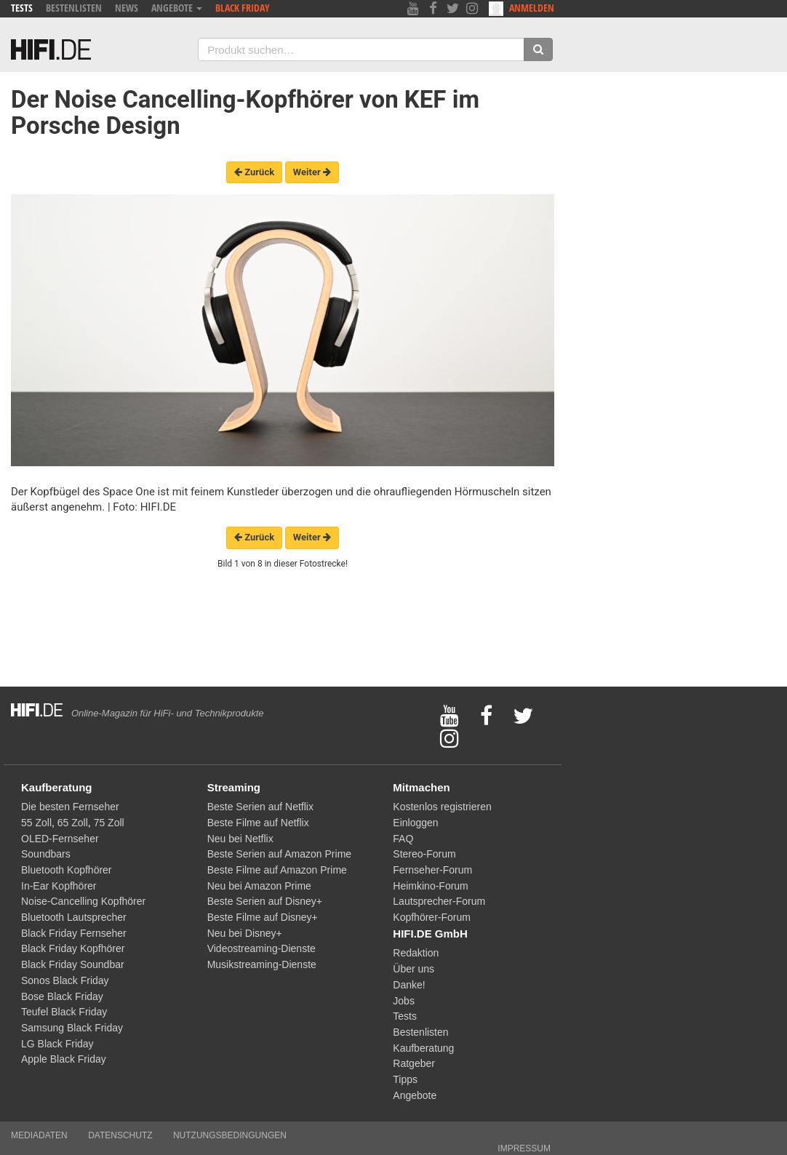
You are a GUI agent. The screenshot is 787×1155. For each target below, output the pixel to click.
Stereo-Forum (424, 854)
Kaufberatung (423, 1048)
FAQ (403, 838)
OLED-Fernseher (60, 838)
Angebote (176, 8)
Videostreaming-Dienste (261, 948)
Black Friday (242, 8)
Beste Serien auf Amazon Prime (279, 854)
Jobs (404, 1001)
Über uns (413, 969)
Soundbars (46, 854)
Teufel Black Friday (64, 1012)
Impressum (524, 1148)
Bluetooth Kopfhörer (66, 870)
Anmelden (521, 8)
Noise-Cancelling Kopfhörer (83, 901)
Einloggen (415, 822)
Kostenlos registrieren (442, 806)
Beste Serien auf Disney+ (264, 901)
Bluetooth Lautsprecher (74, 917)
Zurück (254, 172)
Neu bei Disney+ (244, 933)
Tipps (405, 1079)
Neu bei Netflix (240, 838)
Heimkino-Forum (430, 886)
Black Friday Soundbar (72, 964)
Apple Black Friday (63, 1059)
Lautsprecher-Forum (439, 901)
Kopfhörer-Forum (432, 917)
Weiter (312, 172)
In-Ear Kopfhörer (59, 886)
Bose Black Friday (62, 996)
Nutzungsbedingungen (230, 1135)
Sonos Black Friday (65, 980)
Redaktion (416, 953)
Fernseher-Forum (432, 870)
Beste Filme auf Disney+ (262, 917)
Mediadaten (39, 1135)
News (126, 8)
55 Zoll (36, 822)
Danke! (409, 985)
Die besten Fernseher (70, 806)
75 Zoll (109, 822)
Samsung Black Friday (72, 1028)
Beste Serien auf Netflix (260, 806)
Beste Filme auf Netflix (258, 822)
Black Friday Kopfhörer (72, 948)
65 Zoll (72, 822)
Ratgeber (414, 1063)
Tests (22, 8)
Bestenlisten (74, 8)
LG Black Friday (57, 1044)
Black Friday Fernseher (74, 933)
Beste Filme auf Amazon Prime (277, 870)
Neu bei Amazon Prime (259, 886)
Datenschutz (120, 1135)
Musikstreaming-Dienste (261, 964)
